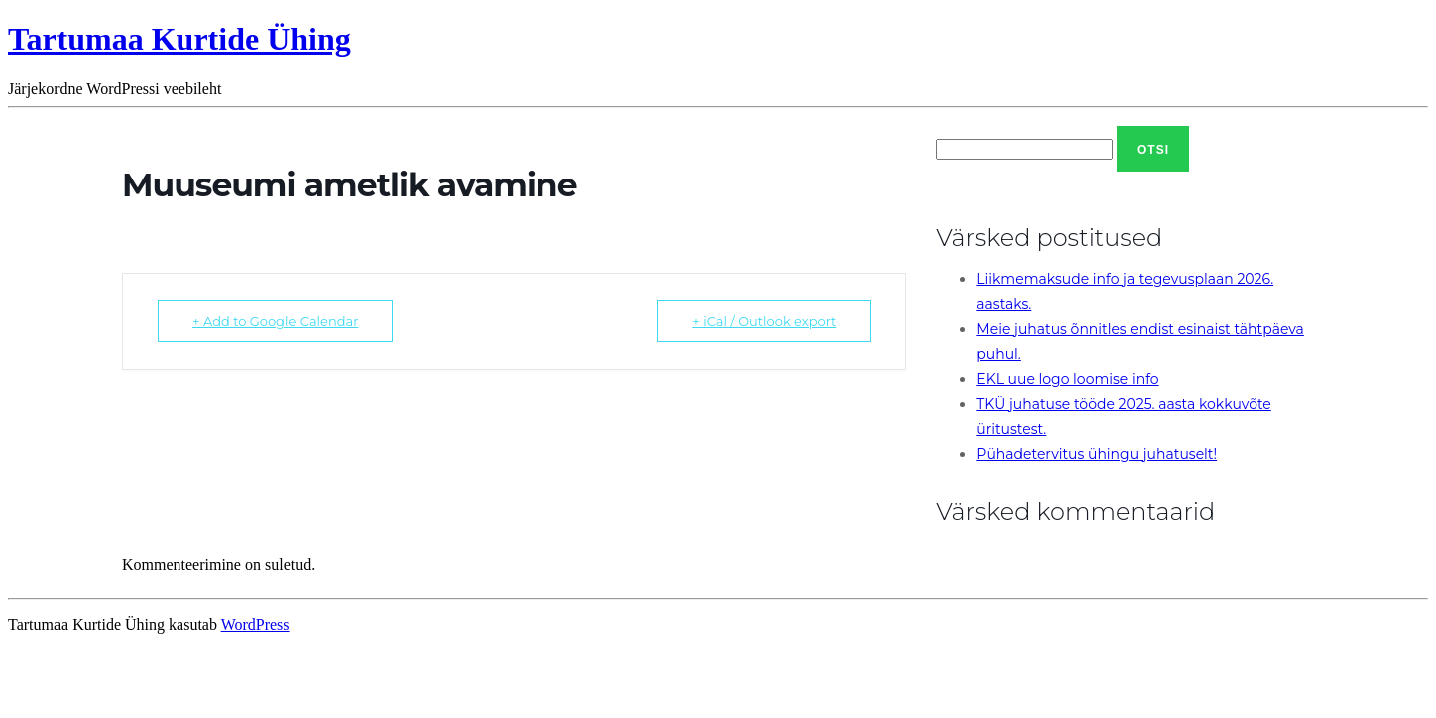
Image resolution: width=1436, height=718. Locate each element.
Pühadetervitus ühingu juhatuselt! (1096, 454)
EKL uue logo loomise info (1067, 379)
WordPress (255, 624)
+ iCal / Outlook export (764, 321)
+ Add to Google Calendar (275, 321)
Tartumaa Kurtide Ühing (179, 39)
